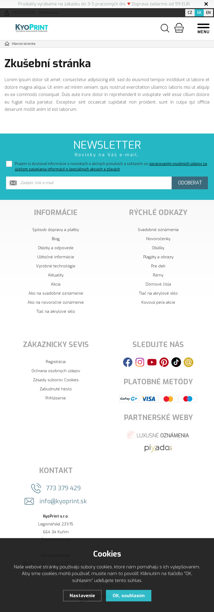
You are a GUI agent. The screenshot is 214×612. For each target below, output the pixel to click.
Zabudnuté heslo (56, 389)
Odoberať (190, 183)
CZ (190, 12)
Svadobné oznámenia (158, 229)
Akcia (56, 284)
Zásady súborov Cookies (56, 379)
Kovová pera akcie (158, 302)
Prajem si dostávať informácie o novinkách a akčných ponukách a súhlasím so (111, 166)
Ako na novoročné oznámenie (56, 302)
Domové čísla (158, 284)
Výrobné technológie (55, 266)
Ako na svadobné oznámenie (55, 293)
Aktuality (56, 275)
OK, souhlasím (129, 596)
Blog (56, 238)
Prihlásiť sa (48, 12)
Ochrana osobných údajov (55, 370)
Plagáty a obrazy (158, 257)
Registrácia (56, 361)
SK (199, 12)
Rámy (158, 275)
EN (208, 12)
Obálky (158, 247)
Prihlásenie (55, 398)
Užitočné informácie (55, 257)
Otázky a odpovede (56, 247)
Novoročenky (158, 238)
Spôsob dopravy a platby (55, 229)
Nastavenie (82, 596)
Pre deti (158, 266)
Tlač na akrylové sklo (55, 311)
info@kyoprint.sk (63, 501)
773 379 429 (63, 488)
